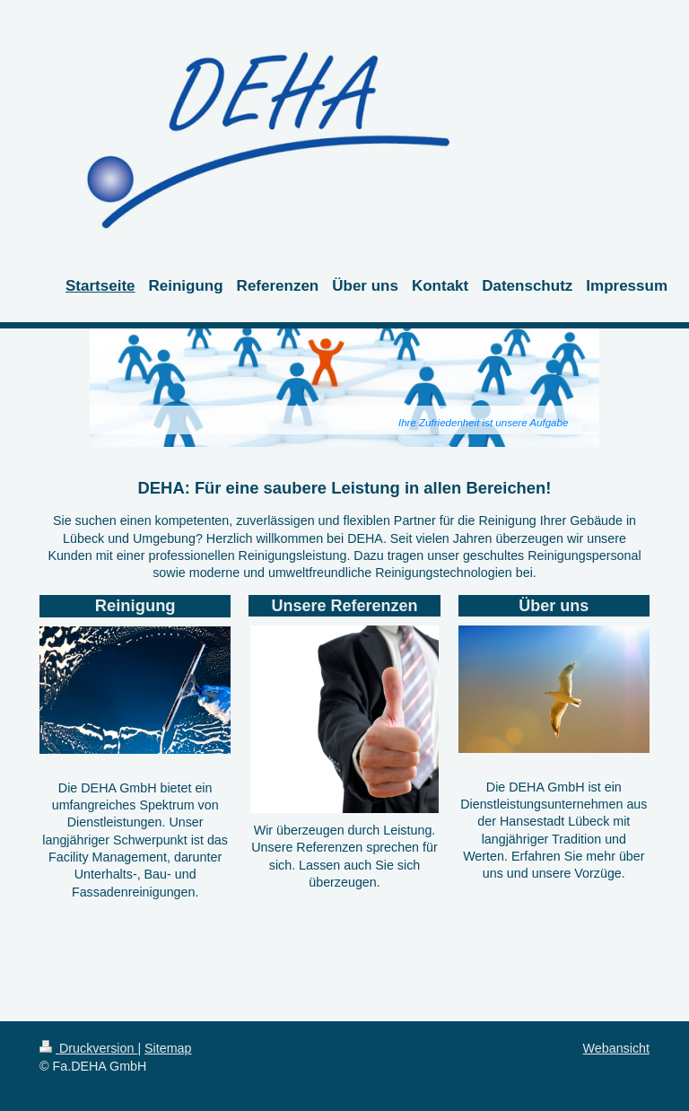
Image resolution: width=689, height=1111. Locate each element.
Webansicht (616, 1048)
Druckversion (88, 1048)
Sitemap (167, 1048)
